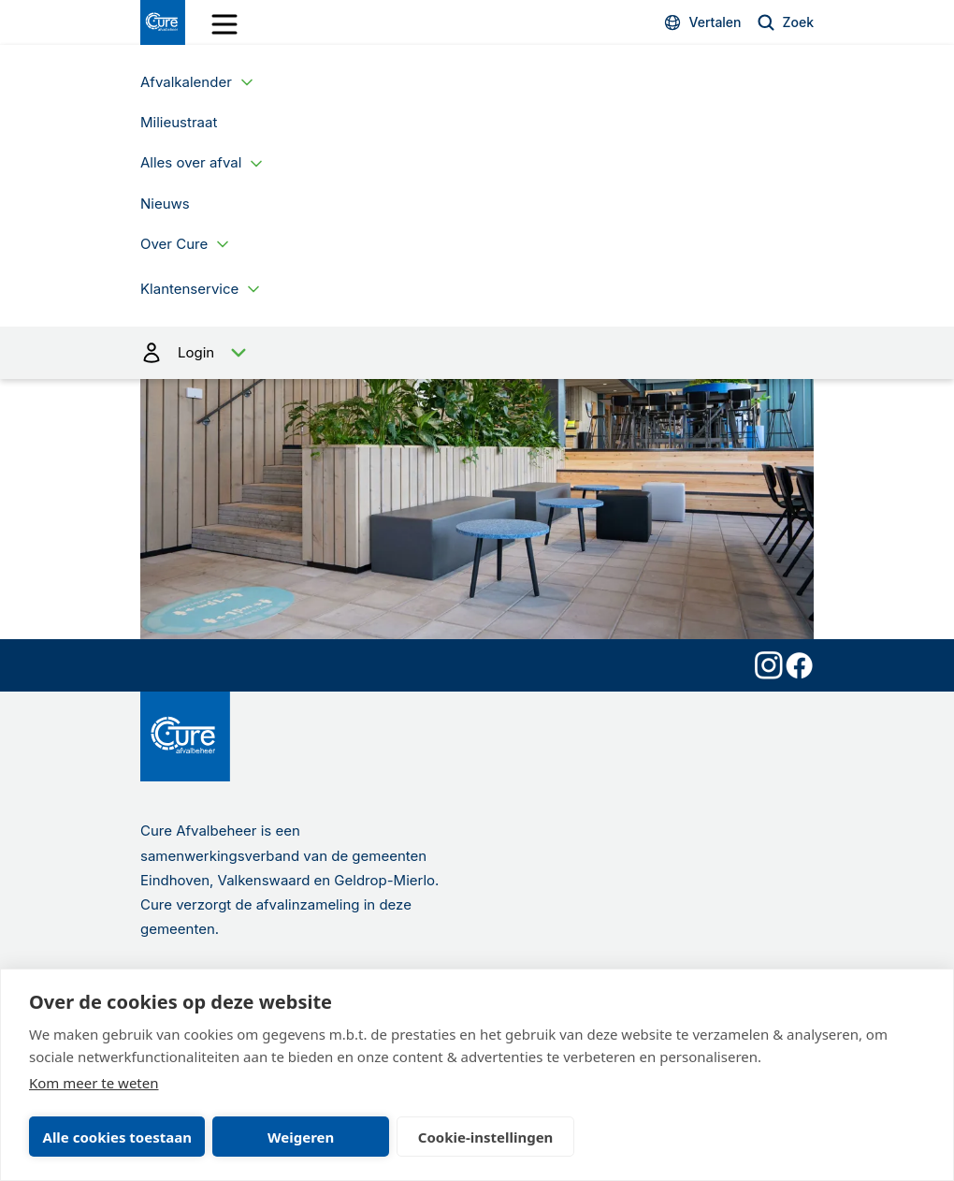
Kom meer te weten (94, 1082)
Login (477, 353)
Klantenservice (189, 289)
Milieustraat (178, 122)
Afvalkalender (186, 82)
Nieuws (165, 203)
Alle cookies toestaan (117, 1137)
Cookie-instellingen (486, 1137)
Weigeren (300, 1137)
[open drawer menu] (224, 24)
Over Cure (174, 244)
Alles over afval (190, 162)
